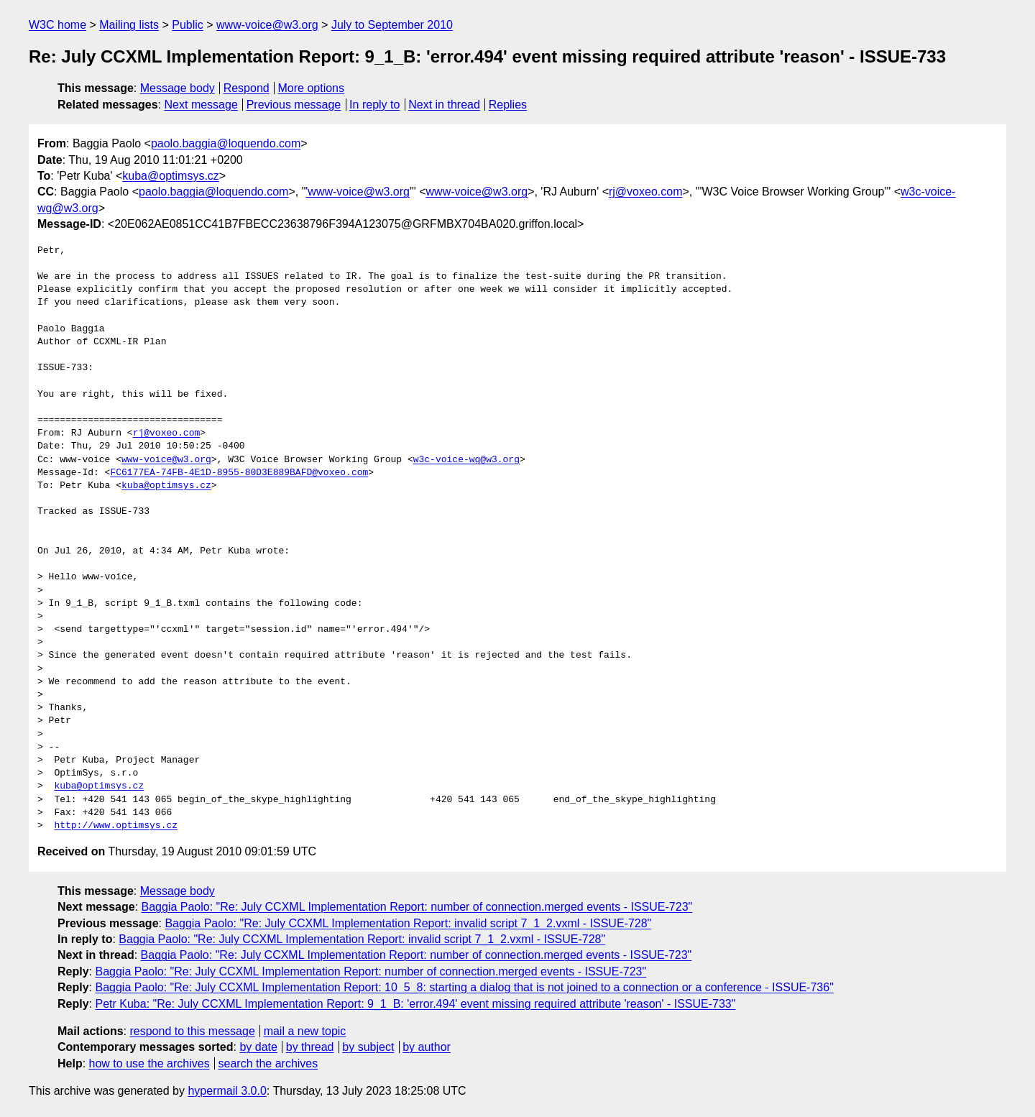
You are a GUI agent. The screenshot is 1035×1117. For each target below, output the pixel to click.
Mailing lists (129, 25)
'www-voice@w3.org (357, 191)
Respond (247, 88)
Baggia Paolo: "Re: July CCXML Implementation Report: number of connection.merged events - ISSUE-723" (417, 907)
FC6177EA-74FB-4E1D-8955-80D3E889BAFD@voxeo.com (239, 472)
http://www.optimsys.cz (116, 825)
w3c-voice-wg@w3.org (466, 460)
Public (187, 25)
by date (258, 1047)
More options (311, 88)
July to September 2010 (392, 25)
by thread (310, 1047)
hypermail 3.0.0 (227, 1091)
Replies (508, 104)
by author (426, 1047)
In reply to (374, 104)
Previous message (294, 104)
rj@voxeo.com (646, 191)
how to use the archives (149, 1063)
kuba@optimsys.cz (170, 176)
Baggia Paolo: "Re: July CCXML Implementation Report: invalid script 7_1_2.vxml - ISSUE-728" (408, 923)
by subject (368, 1047)
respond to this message (191, 1031)
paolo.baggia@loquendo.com (225, 143)
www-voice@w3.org (267, 25)
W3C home (57, 25)
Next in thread (444, 104)
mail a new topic (305, 1031)
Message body (177, 88)
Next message (201, 104)
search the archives (268, 1063)
